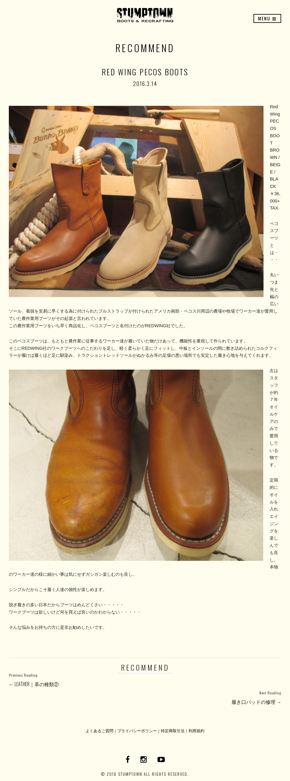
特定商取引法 (173, 730)
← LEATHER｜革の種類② (145, 679)
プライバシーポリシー (137, 730)
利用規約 (196, 730)
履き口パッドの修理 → (145, 697)
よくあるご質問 (99, 730)
